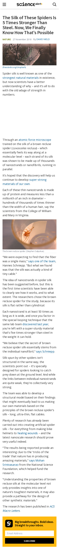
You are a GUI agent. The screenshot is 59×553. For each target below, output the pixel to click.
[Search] (54, 4)
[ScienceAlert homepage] (29, 4)
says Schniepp (45, 351)
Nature (7, 39)
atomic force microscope (35, 140)
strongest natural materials (21, 78)
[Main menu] (5, 4)
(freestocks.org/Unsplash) (14, 67)
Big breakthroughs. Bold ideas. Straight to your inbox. (34, 523)
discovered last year (35, 324)
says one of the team (41, 261)
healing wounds (27, 433)
